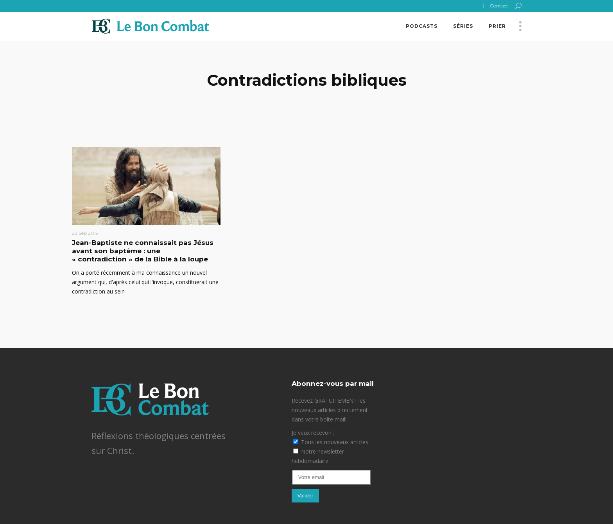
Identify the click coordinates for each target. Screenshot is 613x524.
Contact (499, 6)
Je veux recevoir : (313, 432)
